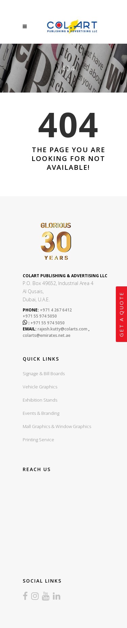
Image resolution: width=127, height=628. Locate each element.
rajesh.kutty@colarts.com (62, 329)
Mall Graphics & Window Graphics (57, 426)
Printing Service (38, 440)
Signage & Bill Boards (44, 373)
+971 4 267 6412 (55, 310)
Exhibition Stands (40, 400)
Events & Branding (41, 413)
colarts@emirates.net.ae (46, 335)
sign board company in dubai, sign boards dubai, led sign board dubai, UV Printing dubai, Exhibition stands (72, 519)
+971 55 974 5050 (40, 316)
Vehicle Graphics (40, 387)
